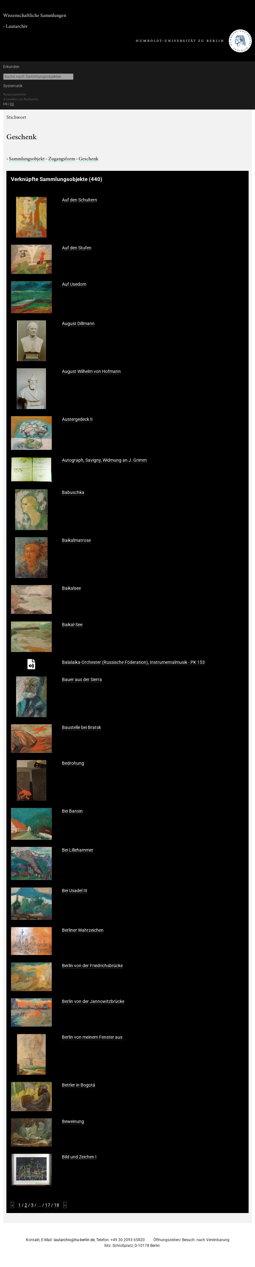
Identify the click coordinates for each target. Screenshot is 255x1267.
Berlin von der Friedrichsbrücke (92, 965)
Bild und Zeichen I (79, 1156)
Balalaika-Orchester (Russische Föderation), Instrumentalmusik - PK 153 (133, 662)
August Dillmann (78, 323)
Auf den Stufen (76, 247)
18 (56, 1205)
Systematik (12, 86)
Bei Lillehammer (77, 850)
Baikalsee (71, 588)
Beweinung (73, 1121)
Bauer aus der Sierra (82, 679)
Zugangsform (62, 158)
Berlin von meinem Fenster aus (92, 1037)
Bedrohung (73, 763)
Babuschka (73, 492)
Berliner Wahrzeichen (83, 930)
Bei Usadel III (74, 890)
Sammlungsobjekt (27, 158)
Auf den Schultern (79, 199)
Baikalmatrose (76, 540)
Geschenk (88, 158)
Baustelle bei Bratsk (81, 727)
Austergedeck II (77, 419)
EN (5, 104)
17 (47, 1205)
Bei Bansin (72, 811)
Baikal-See (72, 624)
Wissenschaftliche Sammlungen (34, 14)
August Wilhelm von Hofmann (91, 371)
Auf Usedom (74, 284)
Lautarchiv (16, 25)
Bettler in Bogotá (78, 1085)
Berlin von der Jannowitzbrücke (93, 1001)
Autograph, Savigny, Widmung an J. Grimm (104, 460)
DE (12, 104)
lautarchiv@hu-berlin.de (74, 1240)
